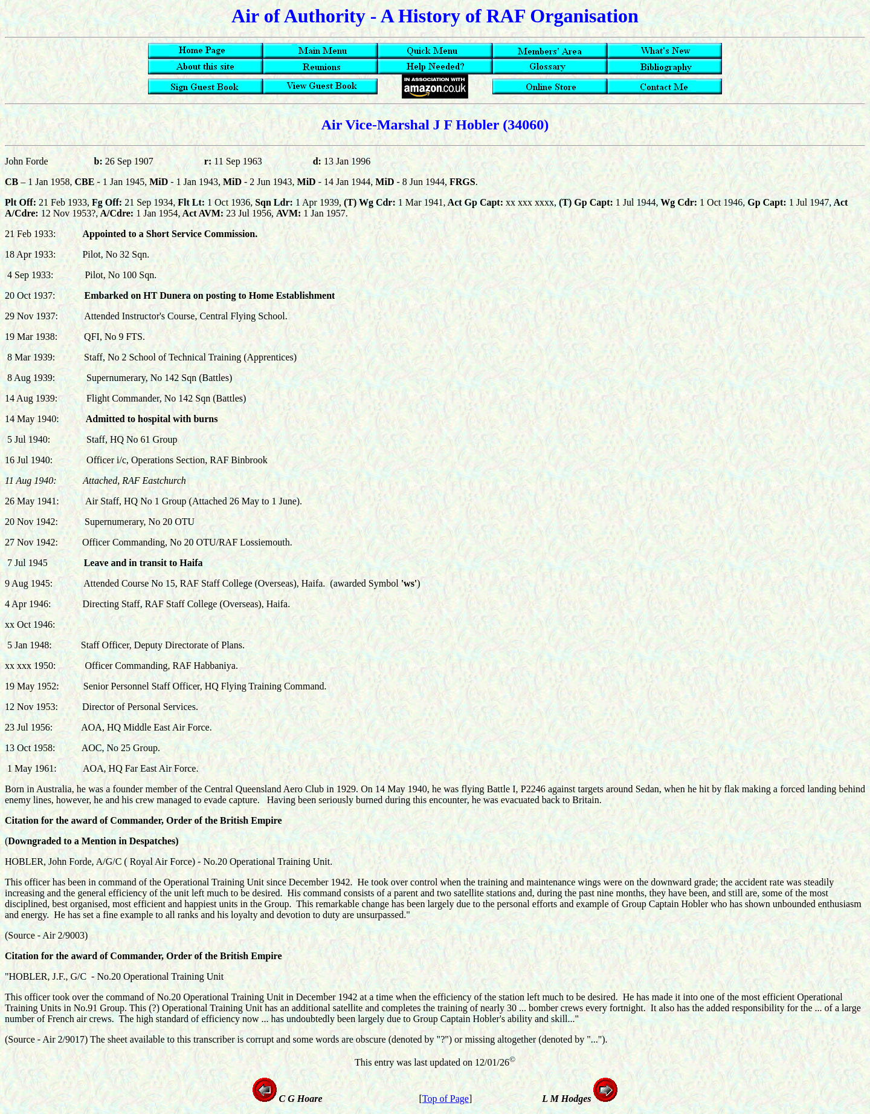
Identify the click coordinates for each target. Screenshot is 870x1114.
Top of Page (445, 1098)
